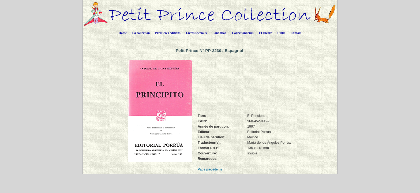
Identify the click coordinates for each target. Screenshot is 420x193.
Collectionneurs (243, 33)
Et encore (265, 33)
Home (123, 33)
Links (281, 33)
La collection (141, 33)
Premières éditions (168, 33)
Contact (296, 33)
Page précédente (210, 169)
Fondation (219, 33)
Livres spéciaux (196, 33)
